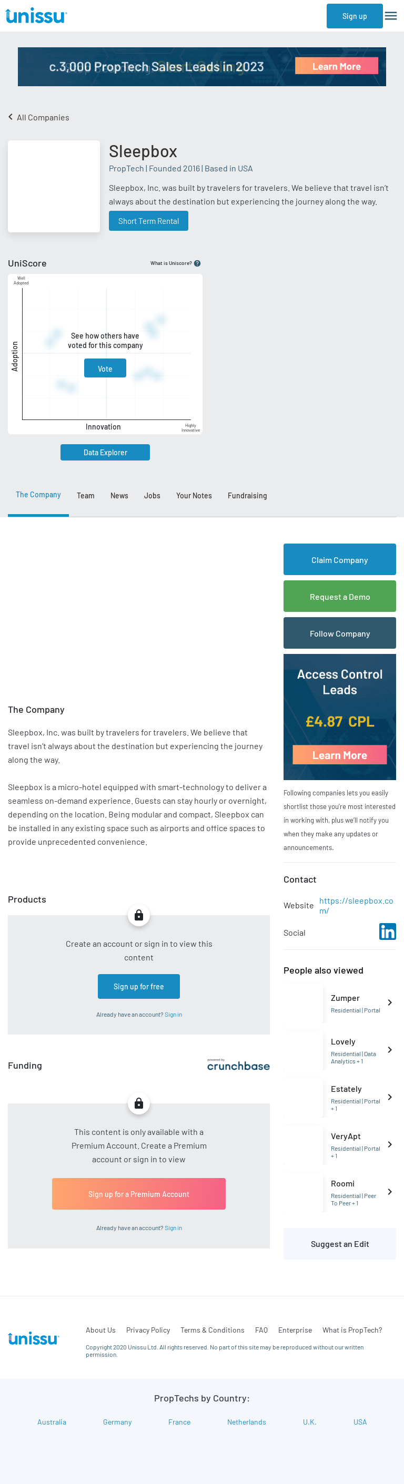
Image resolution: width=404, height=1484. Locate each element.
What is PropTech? (352, 1329)
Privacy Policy (148, 1329)
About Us (101, 1329)
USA (360, 1421)
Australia (51, 1421)
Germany (117, 1421)
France (179, 1421)
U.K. (310, 1421)
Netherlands (246, 1421)
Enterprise (295, 1329)
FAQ (261, 1329)
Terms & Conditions (212, 1329)
